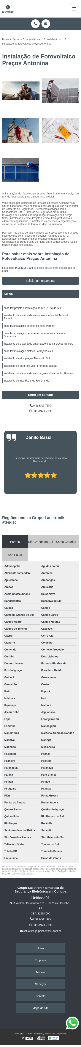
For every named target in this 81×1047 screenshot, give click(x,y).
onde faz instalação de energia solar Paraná (29, 325)
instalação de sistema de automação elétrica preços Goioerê (38, 343)
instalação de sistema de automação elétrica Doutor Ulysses (38, 373)
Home (40, 948)
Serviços (40, 984)
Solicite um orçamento (40, 280)
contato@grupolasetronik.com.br (40, 931)
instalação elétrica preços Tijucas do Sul (27, 358)
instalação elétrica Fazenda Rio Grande (26, 380)
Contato (41, 996)
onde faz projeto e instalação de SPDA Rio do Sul (32, 308)
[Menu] (74, 8)
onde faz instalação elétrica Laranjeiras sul (28, 351)
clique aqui (43, 267)
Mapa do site (40, 1008)
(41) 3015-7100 (24, 267)
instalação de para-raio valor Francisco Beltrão (30, 365)
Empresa (40, 960)
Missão (40, 972)
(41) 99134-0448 (40, 410)
